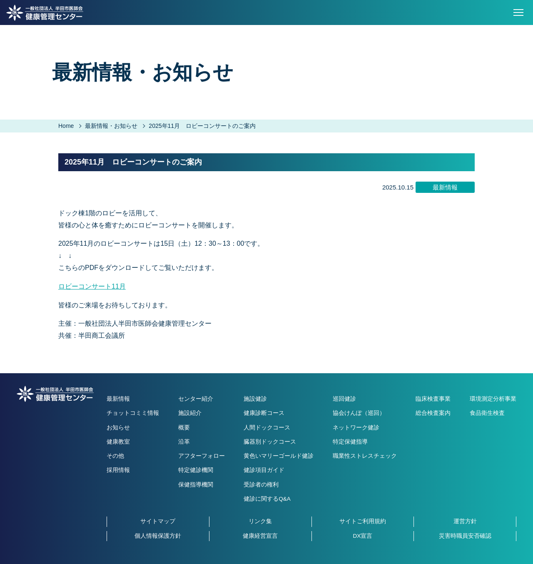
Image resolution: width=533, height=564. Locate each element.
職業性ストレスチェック (365, 456)
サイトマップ (157, 521)
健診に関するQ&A (267, 499)
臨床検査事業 (433, 399)
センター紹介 (195, 399)
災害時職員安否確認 (465, 536)
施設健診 (255, 399)
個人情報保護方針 (157, 536)
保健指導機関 (195, 485)
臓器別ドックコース (270, 442)
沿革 (184, 442)
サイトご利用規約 (362, 521)
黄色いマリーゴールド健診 (279, 456)
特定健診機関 (195, 470)
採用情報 (118, 470)
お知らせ (118, 427)
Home (66, 125)
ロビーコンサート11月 (92, 286)
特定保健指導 (350, 442)
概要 (184, 427)
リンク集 (260, 521)
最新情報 (118, 399)
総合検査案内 (433, 413)
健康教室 (118, 442)
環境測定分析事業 (493, 399)
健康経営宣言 (260, 536)
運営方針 (465, 521)
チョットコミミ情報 (133, 413)
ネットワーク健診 (356, 427)
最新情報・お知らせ (111, 125)
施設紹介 (190, 413)
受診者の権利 (261, 485)
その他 (115, 456)
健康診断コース (264, 413)
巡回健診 (344, 399)
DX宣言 (362, 536)
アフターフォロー (201, 456)
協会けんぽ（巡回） (359, 413)
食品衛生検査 (487, 413)
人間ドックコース (267, 427)
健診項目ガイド (264, 470)
